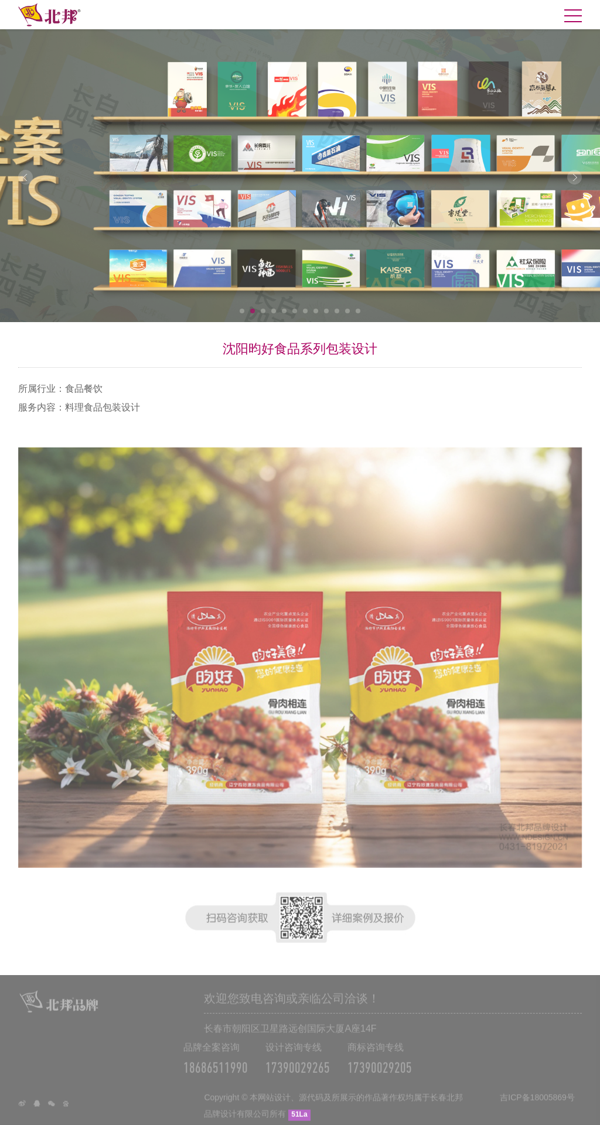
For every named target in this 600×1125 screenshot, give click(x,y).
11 (347, 311)
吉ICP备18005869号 (537, 1105)
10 (337, 311)
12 (358, 311)
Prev (25, 177)
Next (574, 177)
